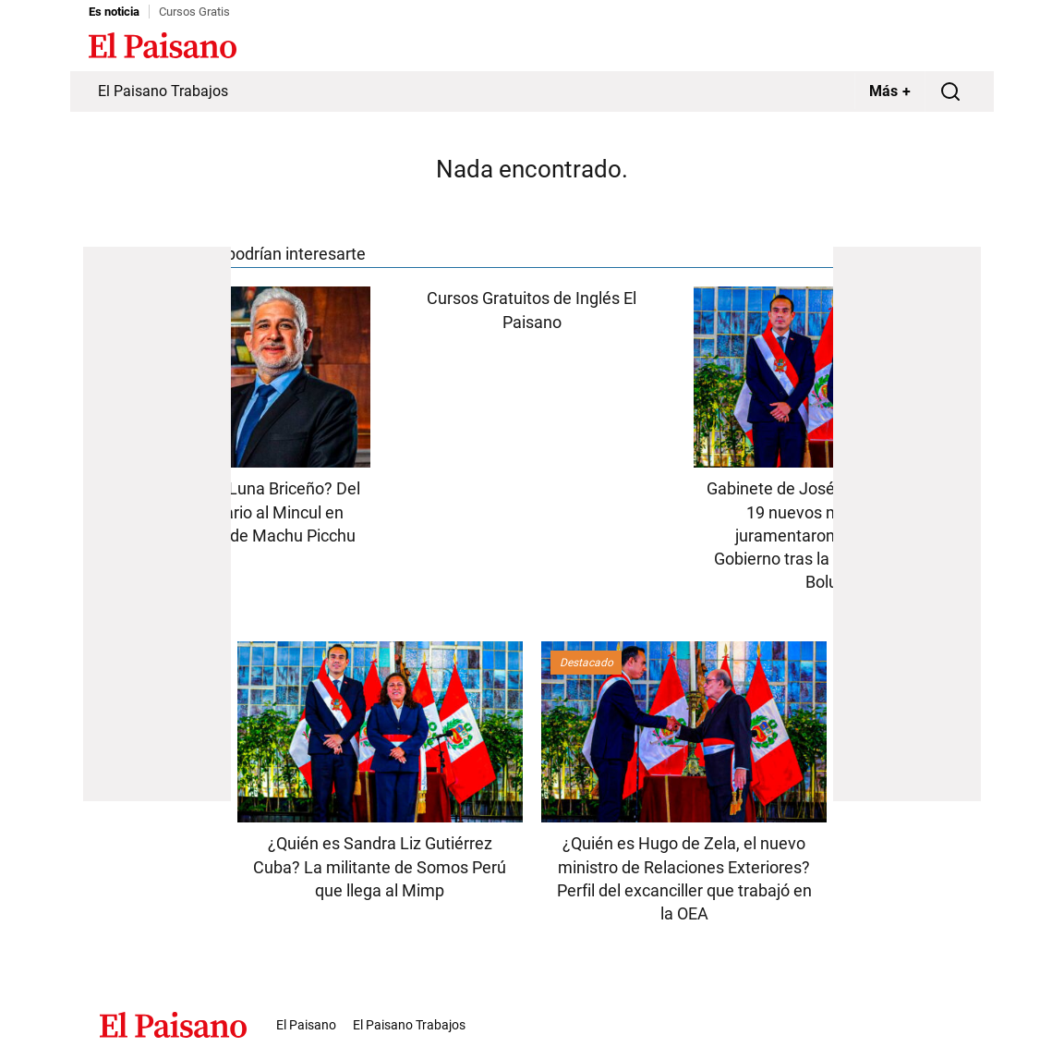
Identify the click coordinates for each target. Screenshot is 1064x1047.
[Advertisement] (157, 524)
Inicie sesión (938, 47)
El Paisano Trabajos (163, 91)
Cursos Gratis (194, 11)
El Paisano (306, 1024)
